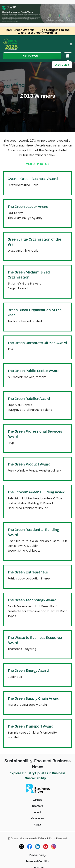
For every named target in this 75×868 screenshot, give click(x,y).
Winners (37, 799)
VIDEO (30, 164)
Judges (37, 824)
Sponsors (37, 805)
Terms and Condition (37, 861)
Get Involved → (32, 55)
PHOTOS (43, 164)
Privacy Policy (37, 855)
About (37, 812)
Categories (37, 818)
